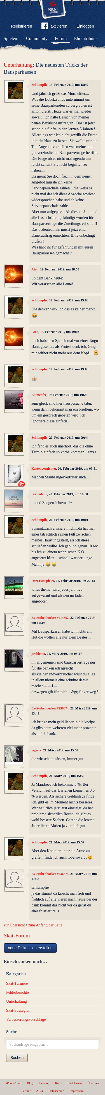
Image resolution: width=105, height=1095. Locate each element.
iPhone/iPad (13, 1083)
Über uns (93, 1083)
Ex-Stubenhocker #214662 (50, 618)
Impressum (77, 1090)
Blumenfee (38, 395)
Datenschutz (56, 1090)
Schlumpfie (39, 85)
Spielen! (11, 38)
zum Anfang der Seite (45, 925)
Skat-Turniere (17, 983)
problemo (38, 654)
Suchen (17, 1057)
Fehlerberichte (17, 992)
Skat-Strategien (18, 1010)
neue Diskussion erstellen (30, 948)
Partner (26, 1090)
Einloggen (85, 26)
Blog (30, 1083)
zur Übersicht (14, 925)
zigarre (36, 750)
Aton (34, 269)
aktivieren (54, 27)
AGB (39, 1090)
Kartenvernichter (43, 469)
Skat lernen (75, 1083)
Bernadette (39, 494)
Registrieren (21, 26)
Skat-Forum (17, 936)
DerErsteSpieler (42, 581)
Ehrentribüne (86, 38)
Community (36, 38)
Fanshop (44, 1083)
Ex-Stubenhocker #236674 (50, 708)
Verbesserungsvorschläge (26, 1019)
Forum (61, 38)
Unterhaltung (18, 65)
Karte (58, 1083)
